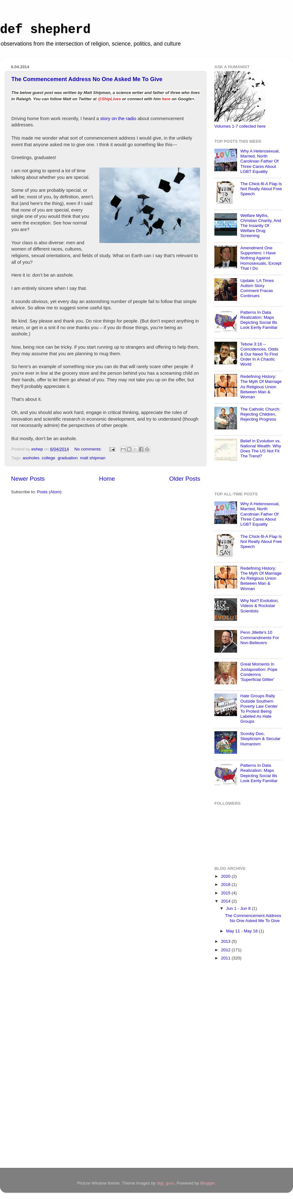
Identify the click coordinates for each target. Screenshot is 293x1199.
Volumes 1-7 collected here (240, 126)
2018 (226, 884)
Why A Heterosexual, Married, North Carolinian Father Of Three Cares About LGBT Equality (259, 161)
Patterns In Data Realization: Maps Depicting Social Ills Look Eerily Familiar (259, 320)
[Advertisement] (239, 1065)
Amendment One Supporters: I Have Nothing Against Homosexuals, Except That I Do (260, 258)
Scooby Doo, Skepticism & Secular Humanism (260, 738)
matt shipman (92, 458)
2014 (226, 901)
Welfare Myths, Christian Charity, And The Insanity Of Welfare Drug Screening (260, 225)
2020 (226, 876)
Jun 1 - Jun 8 (239, 908)
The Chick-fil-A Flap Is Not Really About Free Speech (261, 188)
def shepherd (45, 30)
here (166, 99)
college (48, 458)
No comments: (88, 449)
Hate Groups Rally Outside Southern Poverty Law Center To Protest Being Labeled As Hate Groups (259, 708)
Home (107, 478)
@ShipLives (109, 99)
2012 (226, 950)
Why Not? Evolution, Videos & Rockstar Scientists (259, 605)
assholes (31, 458)
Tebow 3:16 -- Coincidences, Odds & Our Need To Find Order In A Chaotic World (259, 354)
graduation (68, 458)
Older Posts (184, 478)
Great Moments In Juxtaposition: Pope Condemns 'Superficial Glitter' (258, 672)
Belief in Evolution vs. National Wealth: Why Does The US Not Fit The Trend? (260, 449)
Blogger (207, 1183)
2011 (226, 958)
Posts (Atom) (49, 491)
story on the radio (118, 118)
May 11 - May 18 (242, 931)
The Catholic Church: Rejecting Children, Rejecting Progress (260, 414)
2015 (226, 893)
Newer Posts (28, 478)
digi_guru (165, 1183)
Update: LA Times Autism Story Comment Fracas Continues (257, 288)
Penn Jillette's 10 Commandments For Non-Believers (259, 637)
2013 (226, 941)
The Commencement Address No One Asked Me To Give (86, 79)
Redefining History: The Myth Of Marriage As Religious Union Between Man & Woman (260, 386)
